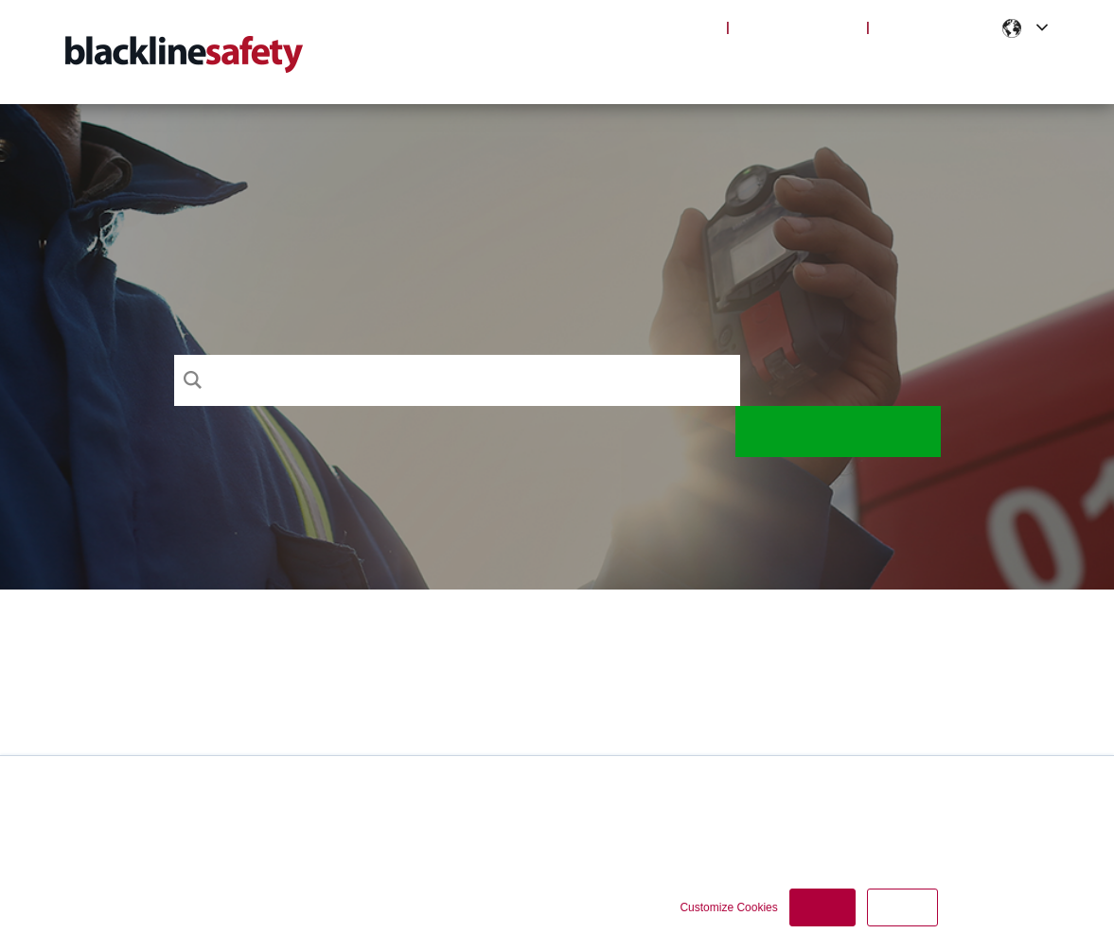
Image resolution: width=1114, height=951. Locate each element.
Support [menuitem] (590, 66)
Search (840, 380)
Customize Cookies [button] (728, 907)
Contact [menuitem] (1014, 66)
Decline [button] (902, 907)
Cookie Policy (691, 817)
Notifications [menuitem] (897, 66)
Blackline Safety (798, 27)
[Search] (457, 380)
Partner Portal (935, 27)
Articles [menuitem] (783, 66)
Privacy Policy (596, 817)
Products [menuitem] (686, 66)
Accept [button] (822, 907)
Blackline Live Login (647, 27)
